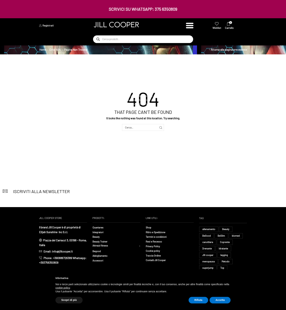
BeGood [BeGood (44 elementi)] (206, 236)
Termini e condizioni (158, 236)
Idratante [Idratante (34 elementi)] (224, 249)
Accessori (98, 261)
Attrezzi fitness (102, 246)
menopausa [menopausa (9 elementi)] (208, 263)
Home (42, 49)
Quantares (98, 227)
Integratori (98, 232)
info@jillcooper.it (62, 251)
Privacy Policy (154, 246)
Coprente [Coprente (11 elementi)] (226, 242)
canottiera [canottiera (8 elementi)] (208, 242)
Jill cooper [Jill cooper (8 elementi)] (208, 256)
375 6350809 (166, 9)
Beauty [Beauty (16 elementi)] (227, 229)
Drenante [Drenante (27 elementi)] (207, 249)
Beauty (96, 236)
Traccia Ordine (154, 255)
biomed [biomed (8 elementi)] (237, 236)
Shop (149, 227)
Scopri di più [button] (69, 300)
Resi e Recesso (155, 241)
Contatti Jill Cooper (157, 260)
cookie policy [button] (62, 287)
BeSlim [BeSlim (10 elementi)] (221, 236)
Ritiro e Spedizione (157, 232)
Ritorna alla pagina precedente (229, 49)
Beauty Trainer (101, 241)
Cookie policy (154, 250)
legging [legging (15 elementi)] (225, 256)
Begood (97, 252)
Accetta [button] (220, 300)
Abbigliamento (101, 256)
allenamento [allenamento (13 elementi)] (209, 229)
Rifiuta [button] (198, 300)
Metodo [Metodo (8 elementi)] (226, 263)
